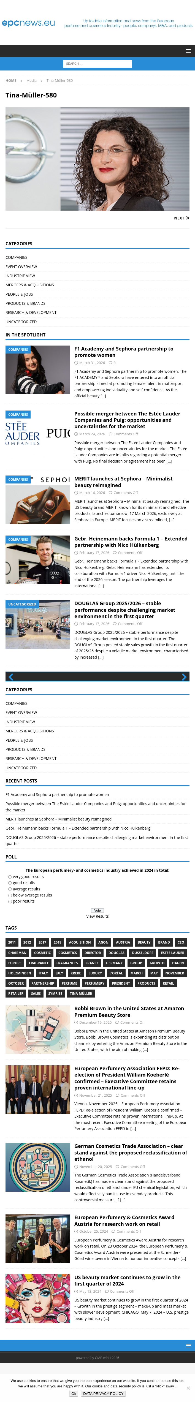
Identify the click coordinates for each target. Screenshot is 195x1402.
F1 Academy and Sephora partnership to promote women (124, 351)
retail (168, 1022)
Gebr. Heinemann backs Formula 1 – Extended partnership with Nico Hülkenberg (131, 541)
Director (93, 991)
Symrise (55, 1032)
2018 (57, 981)
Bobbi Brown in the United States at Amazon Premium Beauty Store (129, 1050)
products (146, 1022)
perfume (69, 1022)
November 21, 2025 (95, 1134)
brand (164, 981)
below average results (32, 933)
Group (136, 1001)
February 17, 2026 (94, 552)
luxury (95, 1012)
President (121, 1022)
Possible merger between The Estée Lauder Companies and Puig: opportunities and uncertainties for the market (127, 420)
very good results (28, 915)
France (92, 1001)
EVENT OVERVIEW (21, 266)
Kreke (76, 1012)
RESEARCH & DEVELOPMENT (31, 312)
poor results (24, 940)
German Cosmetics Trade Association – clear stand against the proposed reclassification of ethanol (130, 1191)
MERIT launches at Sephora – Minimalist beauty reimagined (123, 481)
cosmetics (67, 991)
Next (182, 697)
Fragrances (67, 1001)
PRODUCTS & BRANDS (25, 303)
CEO (181, 981)
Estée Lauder (173, 991)
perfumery (94, 1022)
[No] (188, 1388)
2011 (12, 981)
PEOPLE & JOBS (19, 294)
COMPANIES (16, 257)
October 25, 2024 (93, 1270)
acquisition (80, 981)
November (175, 1012)
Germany (114, 1001)
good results (24, 921)
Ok (73, 1394)
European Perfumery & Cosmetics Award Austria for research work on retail (124, 1259)
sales (36, 1032)
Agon (103, 981)
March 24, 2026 (92, 433)
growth (157, 1001)
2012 (27, 981)
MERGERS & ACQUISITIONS (30, 284)
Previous (12, 697)
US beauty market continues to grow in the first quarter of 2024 (127, 1319)
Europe (14, 1001)
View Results (97, 955)
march (137, 1012)
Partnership (42, 1022)
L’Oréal (116, 1012)
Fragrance (39, 1001)
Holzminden (19, 1012)
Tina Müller (81, 1032)
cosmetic (42, 991)
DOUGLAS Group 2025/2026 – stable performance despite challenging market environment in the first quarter (124, 610)
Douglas (116, 991)
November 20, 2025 (95, 1205)
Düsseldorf (142, 991)
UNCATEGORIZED (21, 321)
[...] (103, 395)
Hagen (178, 1001)
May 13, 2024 (90, 1330)
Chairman (17, 991)
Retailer (15, 1032)
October (16, 1022)
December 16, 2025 (95, 1061)
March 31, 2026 (92, 362)
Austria (123, 981)
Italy (43, 1012)
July (59, 1012)
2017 (42, 981)
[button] (187, 51)
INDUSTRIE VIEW (20, 275)
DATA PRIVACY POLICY (103, 1394)
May (154, 1012)
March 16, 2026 (92, 492)
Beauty (144, 981)
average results (26, 927)
